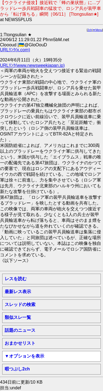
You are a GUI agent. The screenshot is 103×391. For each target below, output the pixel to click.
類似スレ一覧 (18, 317)
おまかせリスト (20, 343)
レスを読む (16, 278)
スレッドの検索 (20, 304)
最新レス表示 (18, 291)
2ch (90, 30)
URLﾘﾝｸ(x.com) (15, 49)
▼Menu (97, 30)
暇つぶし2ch (17, 369)
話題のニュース (20, 330)
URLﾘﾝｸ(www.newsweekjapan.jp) (32, 65)
